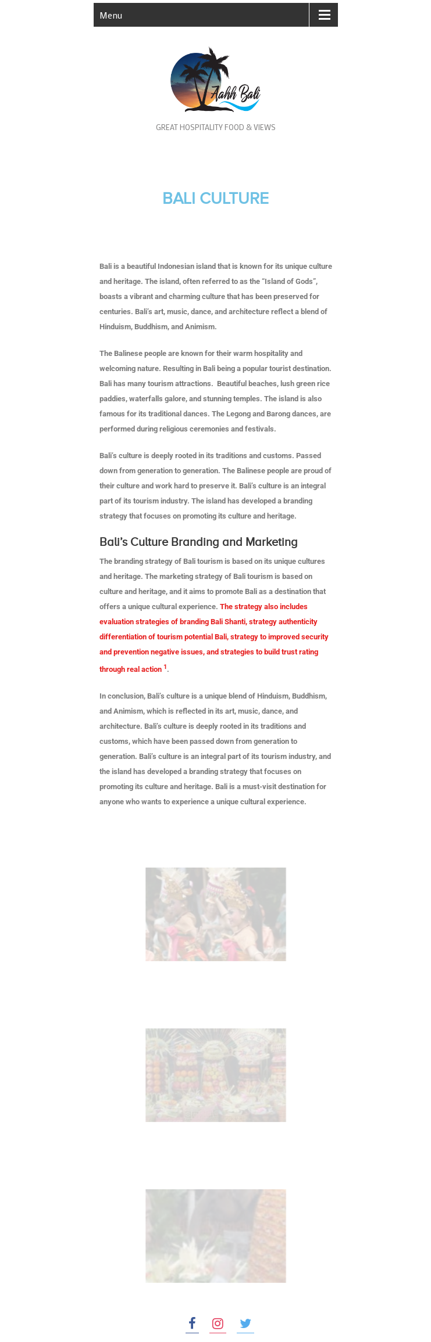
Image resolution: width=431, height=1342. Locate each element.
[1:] (165, 669)
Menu (110, 15)
